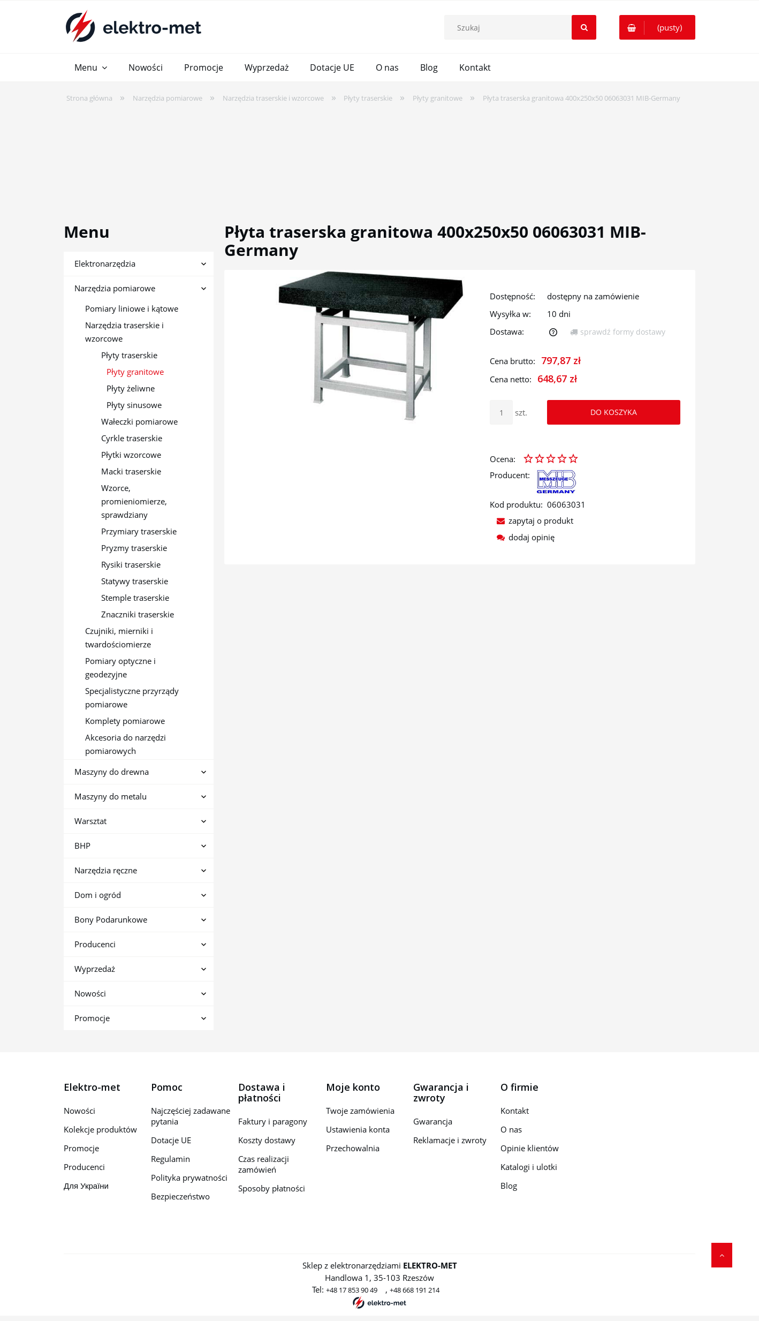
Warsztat (90, 821)
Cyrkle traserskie (131, 438)
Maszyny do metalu (110, 796)
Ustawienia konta (358, 1129)
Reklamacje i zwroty (450, 1140)
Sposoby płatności (271, 1188)
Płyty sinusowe (134, 404)
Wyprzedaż (94, 968)
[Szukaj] (584, 27)
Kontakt (514, 1110)
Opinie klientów (529, 1148)
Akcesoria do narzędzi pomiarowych (125, 744)
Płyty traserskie (129, 355)
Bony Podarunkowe (110, 919)
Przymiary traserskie (139, 531)
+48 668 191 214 (414, 1290)
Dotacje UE (171, 1140)
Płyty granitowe (135, 371)
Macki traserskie (131, 471)
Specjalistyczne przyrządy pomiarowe (132, 697)
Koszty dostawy (266, 1140)
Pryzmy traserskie (134, 547)
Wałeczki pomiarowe (139, 421)
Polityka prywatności (189, 1177)
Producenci (95, 944)
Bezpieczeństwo (180, 1196)
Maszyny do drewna (111, 771)
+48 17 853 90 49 (351, 1290)
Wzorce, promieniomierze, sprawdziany (134, 501)
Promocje (92, 1018)
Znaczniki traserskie (137, 614)
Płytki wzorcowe (131, 454)
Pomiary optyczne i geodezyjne (120, 667)
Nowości (90, 993)
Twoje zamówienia (360, 1110)
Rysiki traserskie (131, 564)
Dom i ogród (97, 894)
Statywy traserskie (134, 581)
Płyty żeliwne (131, 388)
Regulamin (170, 1158)
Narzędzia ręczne (105, 870)
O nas (511, 1129)
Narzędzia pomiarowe (114, 288)
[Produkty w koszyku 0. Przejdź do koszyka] (657, 27)
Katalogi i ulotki (528, 1166)
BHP (82, 845)
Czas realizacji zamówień (263, 1164)
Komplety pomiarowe (125, 720)
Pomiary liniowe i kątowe (131, 308)
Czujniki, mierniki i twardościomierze (119, 637)
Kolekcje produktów (100, 1129)
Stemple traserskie (135, 597)
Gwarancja (432, 1121)
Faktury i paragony (272, 1121)
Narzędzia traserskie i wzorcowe (124, 332)
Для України (86, 1185)
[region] (379, 156)
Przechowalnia (352, 1148)
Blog (508, 1185)
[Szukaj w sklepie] (523, 27)
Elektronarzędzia (104, 263)
